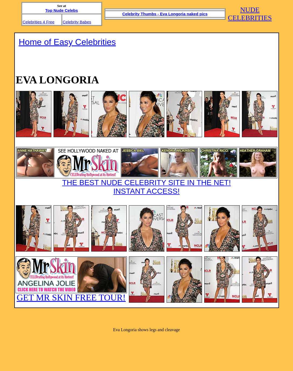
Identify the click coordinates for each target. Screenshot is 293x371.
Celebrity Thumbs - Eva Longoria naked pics (165, 14)
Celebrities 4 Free (38, 22)
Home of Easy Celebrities (67, 42)
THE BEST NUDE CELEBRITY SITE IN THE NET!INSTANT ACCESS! (146, 171)
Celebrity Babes (77, 22)
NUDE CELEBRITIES (250, 14)
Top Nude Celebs (61, 10)
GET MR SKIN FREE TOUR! (71, 279)
